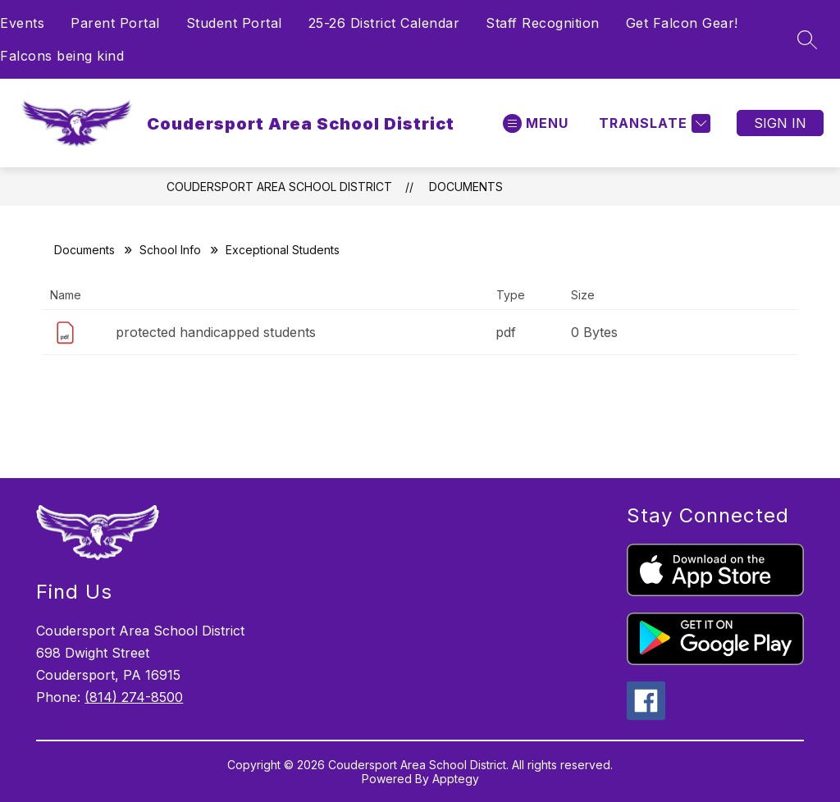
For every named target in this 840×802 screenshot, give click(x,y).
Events (22, 23)
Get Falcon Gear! (682, 23)
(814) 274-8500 (133, 697)
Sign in (780, 123)
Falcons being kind (62, 56)
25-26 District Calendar (384, 23)
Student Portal (234, 23)
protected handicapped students (216, 332)
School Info (170, 250)
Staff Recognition (543, 23)
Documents (466, 187)
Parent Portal (115, 23)
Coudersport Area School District (279, 187)
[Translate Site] (652, 123)
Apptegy (455, 779)
